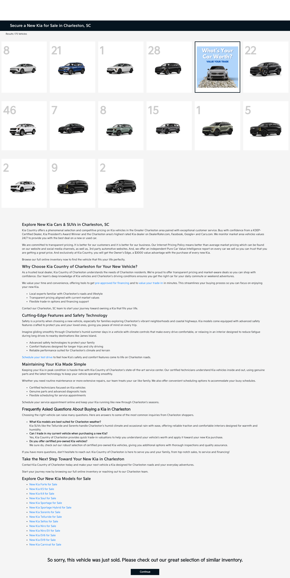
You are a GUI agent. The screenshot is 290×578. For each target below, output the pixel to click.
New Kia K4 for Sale (41, 493)
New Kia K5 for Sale (41, 489)
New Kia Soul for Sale (42, 498)
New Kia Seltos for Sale (43, 521)
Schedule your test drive (37, 357)
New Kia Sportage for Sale (45, 503)
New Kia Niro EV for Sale (44, 530)
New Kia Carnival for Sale (45, 544)
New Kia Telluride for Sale (45, 516)
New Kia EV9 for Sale (42, 540)
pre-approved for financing (112, 283)
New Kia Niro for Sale (42, 526)
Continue (145, 571)
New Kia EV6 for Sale (42, 535)
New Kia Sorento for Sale (44, 512)
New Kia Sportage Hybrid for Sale (50, 507)
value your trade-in (151, 283)
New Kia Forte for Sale (43, 484)
